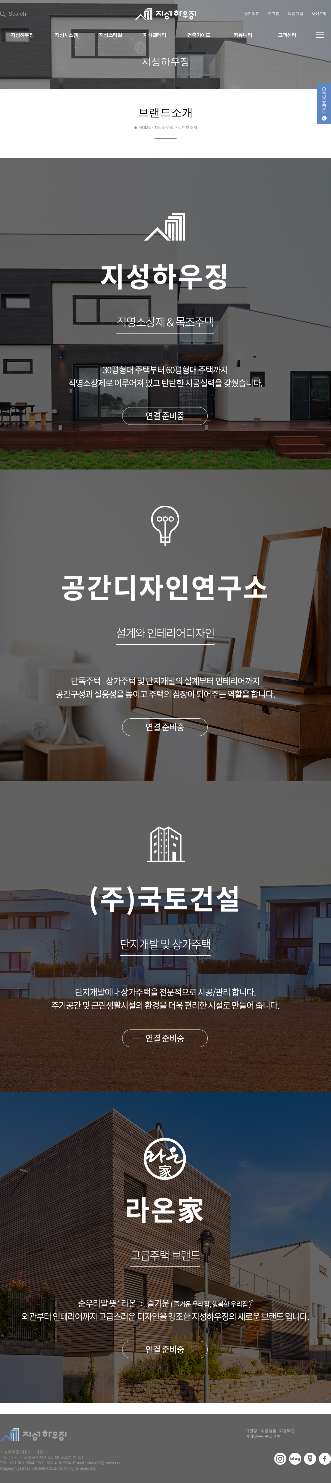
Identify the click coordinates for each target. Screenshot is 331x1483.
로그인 (273, 13)
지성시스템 (66, 35)
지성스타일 (110, 35)
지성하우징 (21, 35)
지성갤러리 (154, 35)
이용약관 (287, 1430)
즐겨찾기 (252, 13)
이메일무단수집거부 (262, 1436)
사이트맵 (319, 13)
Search (13, 14)
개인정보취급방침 (260, 1430)
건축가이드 (198, 35)
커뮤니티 (243, 35)
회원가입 (295, 13)
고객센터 (287, 35)
